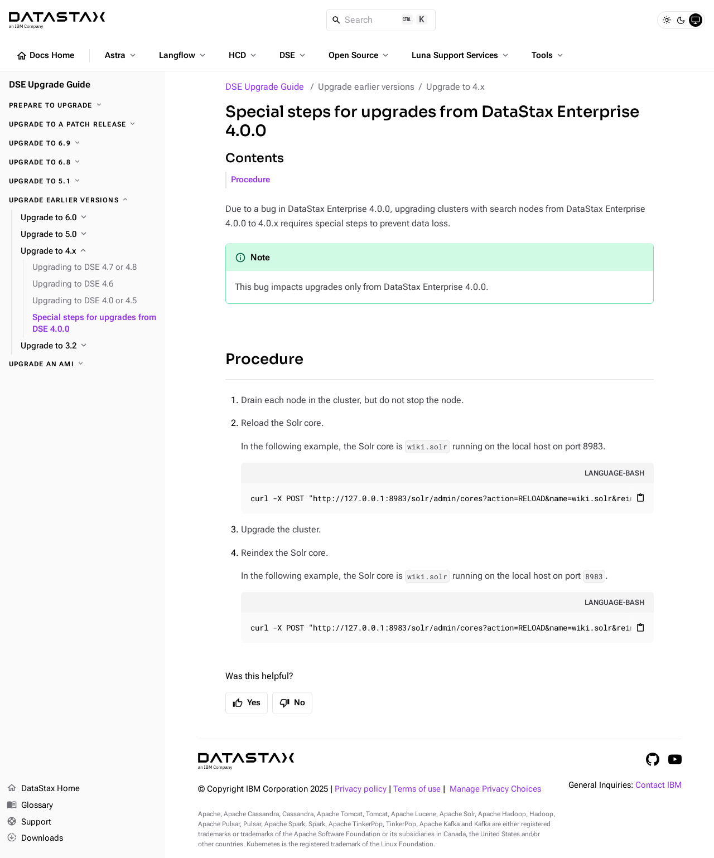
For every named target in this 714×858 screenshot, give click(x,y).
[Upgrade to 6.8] (82, 162)
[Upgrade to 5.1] (82, 181)
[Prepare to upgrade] (82, 105)
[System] (695, 20)
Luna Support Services (461, 55)
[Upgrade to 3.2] (88, 346)
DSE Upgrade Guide (264, 86)
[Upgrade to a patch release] (82, 124)
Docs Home (45, 55)
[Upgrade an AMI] (82, 364)
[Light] (666, 20)
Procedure (250, 180)
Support (29, 822)
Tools (548, 55)
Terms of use (417, 789)
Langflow (183, 55)
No (292, 703)
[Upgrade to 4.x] (88, 251)
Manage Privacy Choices (495, 789)
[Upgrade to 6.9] (82, 143)
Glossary (30, 805)
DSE (293, 55)
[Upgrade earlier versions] (82, 200)
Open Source (359, 55)
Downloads (35, 838)
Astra (121, 55)
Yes (246, 703)
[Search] (381, 20)
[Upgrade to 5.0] (88, 234)
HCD (243, 55)
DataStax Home (43, 789)
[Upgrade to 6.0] (88, 218)
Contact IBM (658, 785)
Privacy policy (361, 789)
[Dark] (681, 20)
